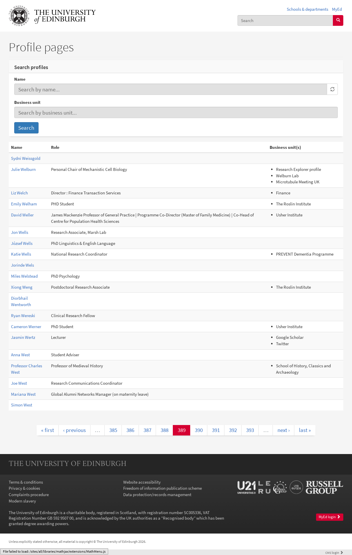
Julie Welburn (23, 169)
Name (20, 79)
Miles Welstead (24, 276)
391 (216, 429)
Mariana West (23, 394)
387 (147, 429)
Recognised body (178, 518)
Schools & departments (307, 9)
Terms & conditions (26, 482)
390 (199, 429)
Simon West (21, 405)
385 (113, 429)
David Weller (22, 215)
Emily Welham (24, 204)
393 (250, 429)
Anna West (20, 354)
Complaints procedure (29, 494)
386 (130, 429)
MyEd (337, 9)
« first (47, 429)
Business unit (27, 102)
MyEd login (329, 516)
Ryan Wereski (23, 315)
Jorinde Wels (22, 265)
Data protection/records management (157, 494)
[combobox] (285, 20)
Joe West (19, 383)
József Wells (21, 243)
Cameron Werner (26, 326)
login (334, 552)
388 (164, 429)
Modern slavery (22, 501)
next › (283, 429)
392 (233, 429)
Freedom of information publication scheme (162, 488)
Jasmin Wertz (23, 337)
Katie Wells (21, 254)
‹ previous (74, 429)
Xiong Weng (21, 287)
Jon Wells (19, 232)
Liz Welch (19, 193)
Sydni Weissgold (25, 158)
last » (305, 429)
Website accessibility (142, 482)
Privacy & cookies (24, 488)
